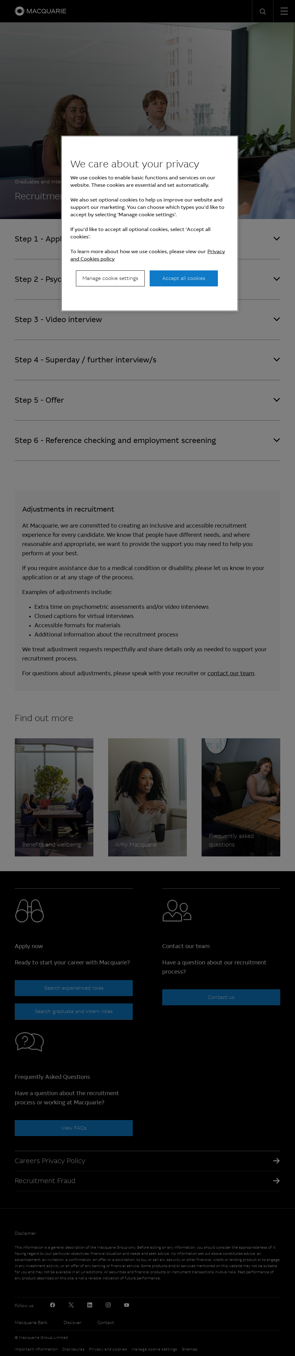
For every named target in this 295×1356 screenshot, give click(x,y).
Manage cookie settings (110, 278)
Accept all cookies (183, 278)
